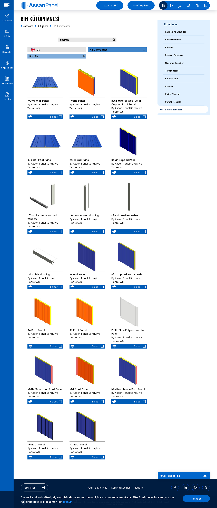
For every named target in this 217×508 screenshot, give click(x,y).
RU (205, 5)
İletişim (139, 487)
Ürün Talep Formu (141, 5)
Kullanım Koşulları (121, 487)
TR (163, 5)
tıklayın (67, 501)
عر (180, 5)
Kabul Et (197, 498)
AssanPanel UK (111, 5)
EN (171, 5)
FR (197, 5)
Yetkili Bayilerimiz (97, 487)
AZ (188, 5)
